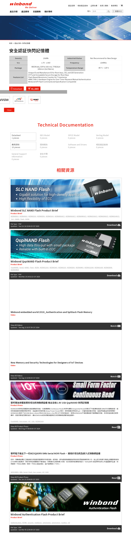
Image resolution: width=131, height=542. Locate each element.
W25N (37, 267)
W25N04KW (15, 270)
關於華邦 (48, 11)
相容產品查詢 (83, 5)
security (31, 522)
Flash (22, 219)
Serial (21, 267)
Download (113, 225)
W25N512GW (88, 267)
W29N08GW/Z (60, 216)
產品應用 (25, 11)
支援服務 (37, 11)
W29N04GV (23, 216)
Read (116, 427)
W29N (27, 219)
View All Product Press (19, 426)
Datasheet (17, 88)
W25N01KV (53, 267)
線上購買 (35, 88)
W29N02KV (41, 216)
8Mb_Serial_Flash (26, 472)
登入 (89, 11)
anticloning (47, 522)
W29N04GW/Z (71, 216)
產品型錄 (71, 5)
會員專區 (114, 5)
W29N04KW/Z (81, 216)
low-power (23, 421)
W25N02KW (108, 267)
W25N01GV (62, 267)
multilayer (38, 522)
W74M (24, 522)
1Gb (32, 421)
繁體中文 (118, 11)
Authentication (16, 522)
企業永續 (93, 5)
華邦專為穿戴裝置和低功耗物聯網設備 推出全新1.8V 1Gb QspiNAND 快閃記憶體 (50, 402)
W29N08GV (14, 216)
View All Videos (16, 325)
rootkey (64, 522)
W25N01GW (99, 267)
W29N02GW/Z (92, 216)
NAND (17, 219)
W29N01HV (50, 216)
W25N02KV (71, 267)
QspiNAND (14, 267)
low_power (37, 472)
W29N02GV (32, 216)
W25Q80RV (14, 472)
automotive (56, 522)
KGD (47, 472)
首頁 (10, 43)
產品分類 (13, 11)
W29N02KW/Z (103, 216)
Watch (115, 326)
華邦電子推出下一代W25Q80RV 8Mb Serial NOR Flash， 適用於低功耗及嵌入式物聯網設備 (55, 453)
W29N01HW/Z (114, 216)
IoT (29, 421)
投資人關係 (104, 5)
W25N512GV (44, 267)
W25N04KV (79, 267)
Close (118, 58)
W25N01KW (39, 421)
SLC (12, 219)
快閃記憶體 (26, 43)
